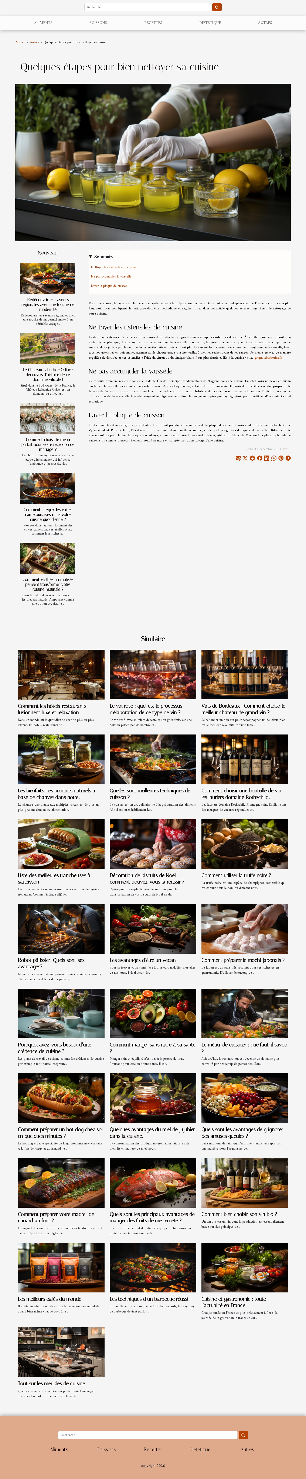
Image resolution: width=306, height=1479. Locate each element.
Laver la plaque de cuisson (109, 286)
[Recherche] (147, 7)
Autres (265, 23)
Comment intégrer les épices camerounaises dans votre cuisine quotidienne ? (48, 514)
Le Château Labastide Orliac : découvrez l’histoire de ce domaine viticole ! (48, 374)
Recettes (153, 23)
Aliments (43, 23)
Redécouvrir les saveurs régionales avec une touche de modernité (47, 304)
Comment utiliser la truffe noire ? (236, 875)
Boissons (98, 23)
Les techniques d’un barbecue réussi (149, 1299)
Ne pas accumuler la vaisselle (111, 277)
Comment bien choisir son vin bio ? (239, 1214)
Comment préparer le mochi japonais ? (243, 960)
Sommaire (104, 257)
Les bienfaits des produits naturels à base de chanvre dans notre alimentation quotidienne (56, 797)
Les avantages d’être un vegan (143, 960)
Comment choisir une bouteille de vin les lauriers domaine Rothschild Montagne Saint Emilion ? (241, 797)
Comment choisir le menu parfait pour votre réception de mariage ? (47, 444)
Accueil (20, 42)
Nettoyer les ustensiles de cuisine (113, 267)
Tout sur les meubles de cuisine (51, 1384)
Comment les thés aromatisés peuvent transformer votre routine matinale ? (48, 584)
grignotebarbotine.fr (268, 358)
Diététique (210, 23)
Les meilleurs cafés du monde (49, 1299)
